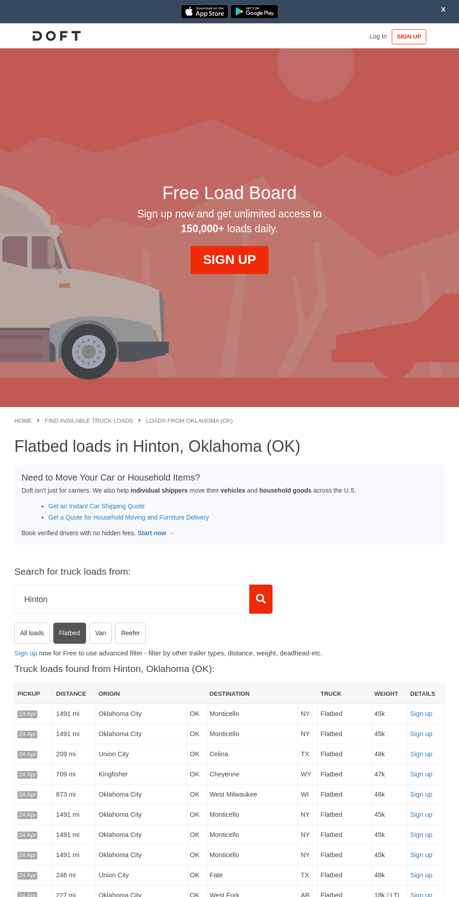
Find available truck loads (89, 420)
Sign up (25, 653)
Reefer (130, 633)
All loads (32, 633)
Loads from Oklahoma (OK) (189, 420)
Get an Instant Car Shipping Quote (96, 506)
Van (100, 633)
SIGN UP (417, 36)
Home (23, 420)
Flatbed (69, 633)
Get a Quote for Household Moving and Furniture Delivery (128, 517)
